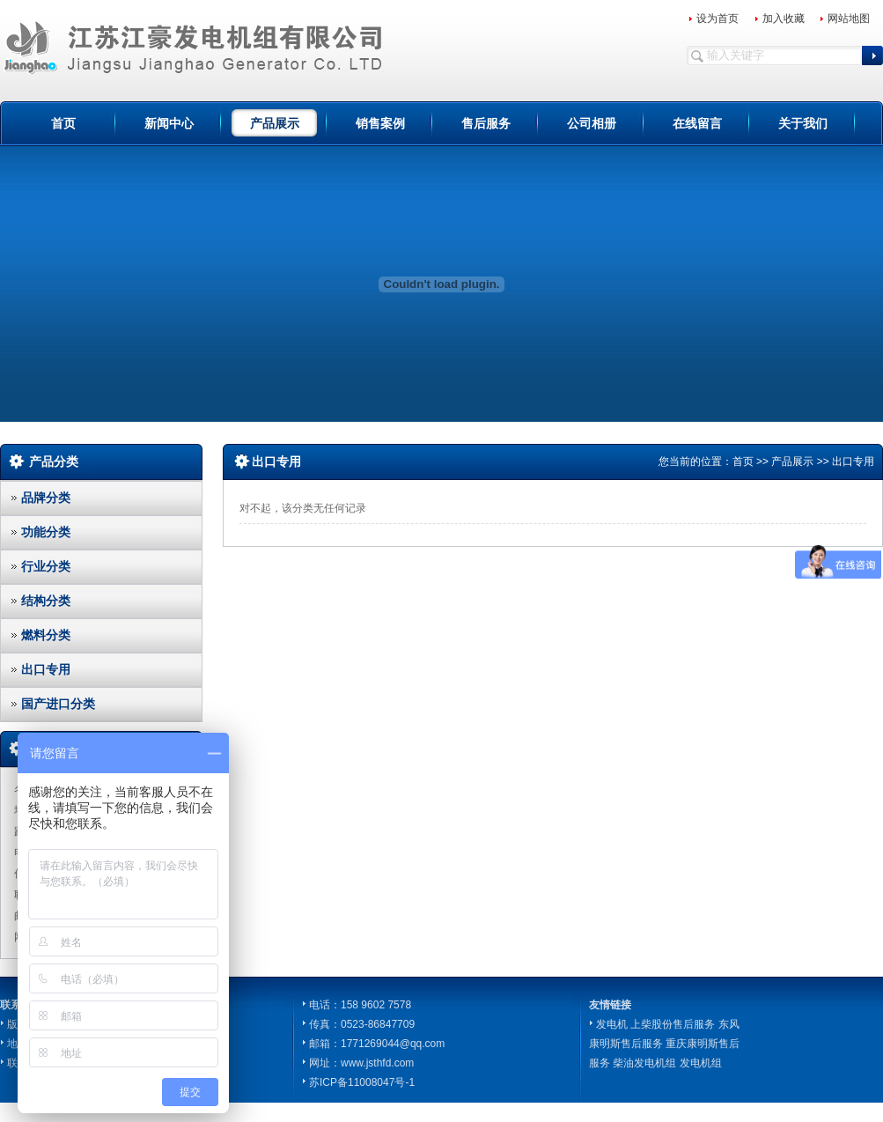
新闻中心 (169, 123)
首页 (63, 123)
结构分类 (45, 601)
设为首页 (717, 18)
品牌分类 (45, 498)
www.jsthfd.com (377, 1063)
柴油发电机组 (644, 1063)
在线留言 (697, 123)
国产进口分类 (58, 704)
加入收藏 (783, 18)
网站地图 (849, 18)
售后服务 (486, 123)
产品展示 (274, 123)
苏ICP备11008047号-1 (362, 1082)
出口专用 (45, 669)
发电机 (612, 1024)
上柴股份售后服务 (672, 1024)
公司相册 (591, 123)
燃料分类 (45, 635)
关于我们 (803, 123)
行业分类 (45, 566)
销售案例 (380, 123)
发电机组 (701, 1063)
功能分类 (45, 532)
